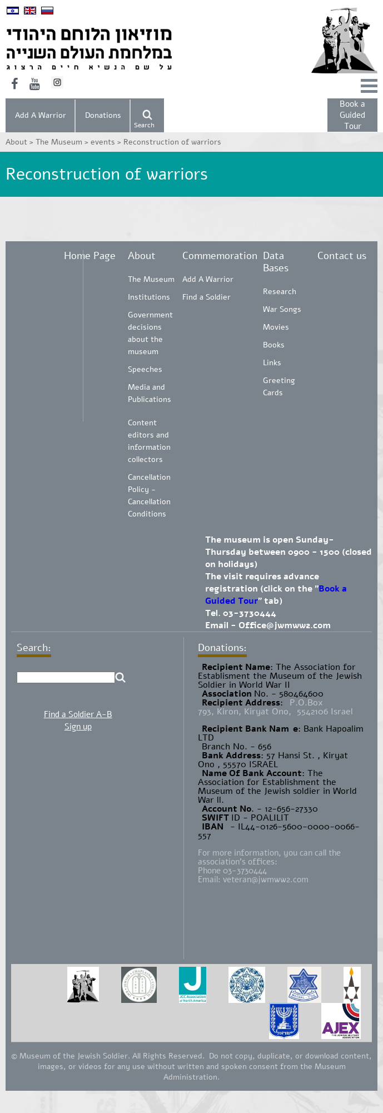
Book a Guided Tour (352, 115)
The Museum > (63, 142)
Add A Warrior (40, 115)
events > (107, 142)
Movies (276, 327)
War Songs (282, 309)
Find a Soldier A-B (78, 714)
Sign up (78, 726)
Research (279, 291)
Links (272, 362)
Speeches (145, 369)
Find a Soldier (206, 297)
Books (274, 345)
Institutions (149, 297)
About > (21, 142)
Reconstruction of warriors (172, 142)
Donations (103, 115)
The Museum (151, 279)
